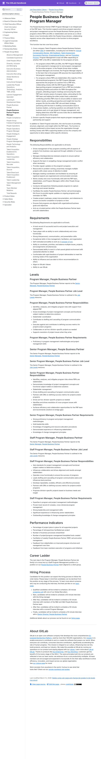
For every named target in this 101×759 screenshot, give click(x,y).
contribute (69, 684)
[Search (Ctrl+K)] (92, 3)
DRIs (42, 51)
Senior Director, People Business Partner (52, 614)
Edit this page (53, 684)
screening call (38, 592)
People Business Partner (50, 565)
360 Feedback (55, 53)
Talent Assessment (68, 53)
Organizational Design (57, 55)
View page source (38, 684)
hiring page (75, 618)
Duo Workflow (73, 652)
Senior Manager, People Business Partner (45, 356)
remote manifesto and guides (59, 669)
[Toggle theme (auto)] (80, 3)
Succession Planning (40, 55)
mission (89, 638)
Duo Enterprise (58, 652)
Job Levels (34, 367)
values (72, 649)
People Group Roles (56, 10)
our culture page (39, 663)
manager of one (67, 242)
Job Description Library (38, 10)
